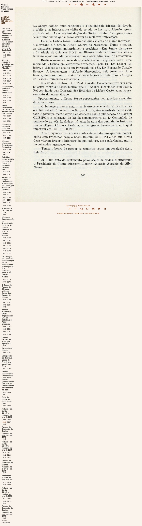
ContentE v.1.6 (78, 213)
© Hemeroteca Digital (64, 213)
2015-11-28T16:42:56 (91, 213)
